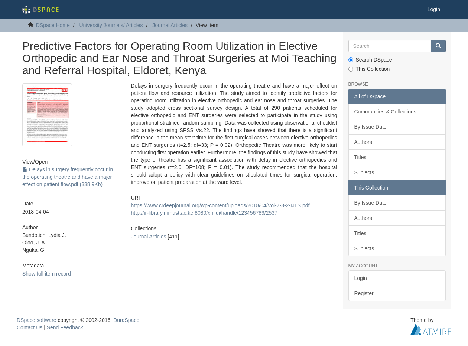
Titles (360, 157)
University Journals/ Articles (111, 25)
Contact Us (29, 327)
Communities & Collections (385, 112)
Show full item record (46, 274)
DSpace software (36, 320)
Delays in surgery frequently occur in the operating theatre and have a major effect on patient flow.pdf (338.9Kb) (67, 177)
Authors (363, 142)
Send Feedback (65, 327)
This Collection (369, 69)
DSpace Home (53, 25)
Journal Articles (170, 25)
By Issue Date (370, 127)
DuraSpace (126, 320)
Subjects (364, 172)
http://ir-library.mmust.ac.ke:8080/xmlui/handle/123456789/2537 (204, 213)
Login (360, 278)
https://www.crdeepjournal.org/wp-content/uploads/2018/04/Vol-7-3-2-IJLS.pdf (220, 205)
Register (364, 293)
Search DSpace (370, 60)
